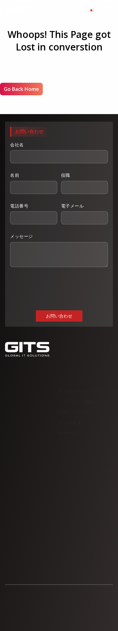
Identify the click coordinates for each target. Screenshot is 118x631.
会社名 (59, 153)
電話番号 (33, 214)
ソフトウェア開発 (76, 403)
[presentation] (58, 288)
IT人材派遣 (70, 423)
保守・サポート (74, 413)
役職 (84, 183)
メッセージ (59, 250)
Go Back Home (21, 89)
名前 (33, 183)
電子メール (84, 214)
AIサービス (70, 434)
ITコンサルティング (78, 392)
